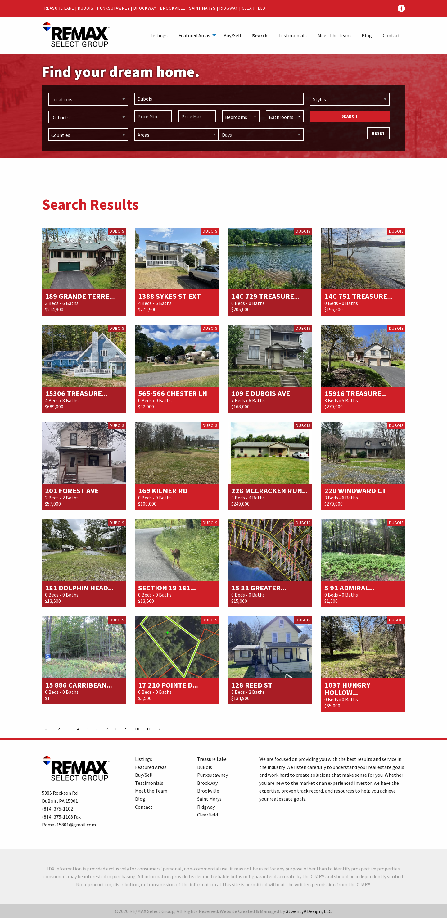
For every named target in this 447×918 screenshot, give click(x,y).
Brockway (144, 8)
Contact (391, 35)
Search (260, 35)
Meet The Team (334, 35)
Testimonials (292, 35)
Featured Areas (194, 35)
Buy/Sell (232, 35)
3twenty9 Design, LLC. (309, 911)
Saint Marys (202, 8)
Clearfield (253, 8)
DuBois (85, 8)
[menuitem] (159, 35)
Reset (378, 133)
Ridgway (228, 8)
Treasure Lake (58, 8)
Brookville (172, 8)
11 (149, 729)
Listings (159, 35)
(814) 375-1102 (57, 809)
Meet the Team (151, 791)
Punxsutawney (113, 8)
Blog (367, 35)
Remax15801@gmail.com (69, 824)
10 (137, 729)
